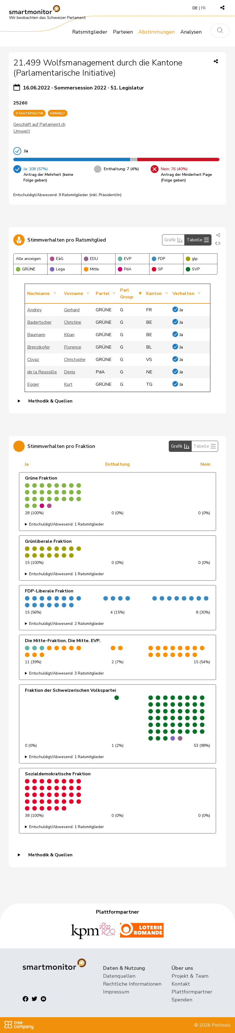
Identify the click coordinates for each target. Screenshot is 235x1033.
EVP (124, 258)
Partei (102, 293)
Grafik (173, 240)
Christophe (75, 359)
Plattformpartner (192, 991)
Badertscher (39, 322)
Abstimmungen (156, 32)
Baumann (36, 335)
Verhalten (183, 293)
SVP (193, 269)
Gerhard (72, 310)
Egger (33, 384)
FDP (158, 258)
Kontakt (181, 984)
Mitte (91, 269)
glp (192, 258)
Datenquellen (119, 976)
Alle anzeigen (28, 258)
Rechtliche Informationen (132, 984)
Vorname (73, 293)
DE (195, 8)
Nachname (38, 293)
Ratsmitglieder (89, 32)
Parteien (123, 32)
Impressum (116, 991)
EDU (91, 258)
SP (157, 269)
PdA (124, 269)
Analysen (191, 32)
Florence (72, 347)
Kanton (154, 293)
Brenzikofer (38, 347)
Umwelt (21, 131)
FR (203, 8)
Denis (69, 372)
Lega (57, 269)
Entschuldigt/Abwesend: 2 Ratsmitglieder (66, 623)
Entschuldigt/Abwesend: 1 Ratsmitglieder (66, 524)
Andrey (34, 310)
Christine (72, 322)
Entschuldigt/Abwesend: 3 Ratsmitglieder (66, 673)
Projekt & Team (190, 976)
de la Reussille (42, 372)
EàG (56, 258)
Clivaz (33, 359)
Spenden (182, 999)
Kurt (68, 384)
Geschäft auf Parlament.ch (39, 124)
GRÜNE (25, 269)
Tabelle (198, 240)
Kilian (69, 335)
